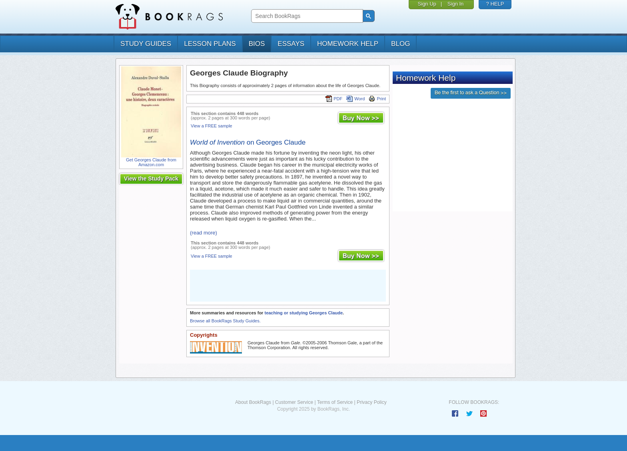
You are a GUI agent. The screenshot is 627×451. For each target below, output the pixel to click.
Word (355, 98)
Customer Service (294, 402)
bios (257, 44)
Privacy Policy (372, 402)
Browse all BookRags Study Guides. (225, 320)
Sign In (455, 4)
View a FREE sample (211, 125)
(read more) (203, 233)
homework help (347, 44)
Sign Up (427, 4)
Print (377, 98)
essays (291, 44)
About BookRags (253, 402)
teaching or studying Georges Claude (303, 312)
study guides (145, 44)
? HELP (495, 4)
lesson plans (210, 44)
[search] (306, 16)
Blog (400, 44)
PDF (333, 98)
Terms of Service (335, 402)
